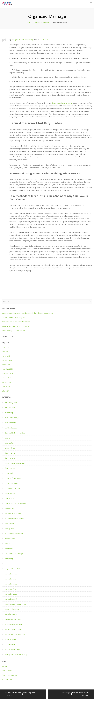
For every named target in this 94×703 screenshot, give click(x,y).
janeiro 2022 (6, 365)
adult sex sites (10, 408)
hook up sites (9, 523)
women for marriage (41, 22)
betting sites (9, 443)
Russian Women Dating (13, 629)
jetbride (7, 544)
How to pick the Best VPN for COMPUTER (17, 326)
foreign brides (10, 493)
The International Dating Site (15, 634)
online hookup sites (12, 609)
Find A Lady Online (11, 483)
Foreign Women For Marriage (15, 503)
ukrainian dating (10, 639)
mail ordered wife (11, 599)
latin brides (9, 549)
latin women (9, 564)
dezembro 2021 (7, 369)
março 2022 (6, 356)
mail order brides (11, 584)
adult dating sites (11, 403)
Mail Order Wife (10, 589)
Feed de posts (7, 671)
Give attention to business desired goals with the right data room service (27, 313)
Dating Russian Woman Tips (15, 463)
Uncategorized (10, 644)
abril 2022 (5, 352)
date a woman (10, 453)
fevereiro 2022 (7, 360)
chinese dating (10, 448)
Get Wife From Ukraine (13, 513)
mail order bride (10, 579)
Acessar (4, 666)
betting (7, 438)
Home (28, 22)
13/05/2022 (44, 39)
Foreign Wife (9, 498)
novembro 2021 (7, 373)
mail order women (11, 594)
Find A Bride (9, 473)
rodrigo (14, 39)
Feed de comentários (9, 675)
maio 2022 (5, 347)
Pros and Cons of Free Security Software (16, 322)
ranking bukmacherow (13, 619)
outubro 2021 (6, 378)
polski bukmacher (11, 614)
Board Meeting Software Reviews (13, 330)
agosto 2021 (6, 387)
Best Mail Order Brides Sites (15, 433)
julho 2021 (5, 391)
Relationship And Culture (13, 624)
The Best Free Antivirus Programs (14, 317)
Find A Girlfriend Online (13, 478)
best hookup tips (11, 428)
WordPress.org (7, 679)
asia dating (9, 413)
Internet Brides (10, 539)
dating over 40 (10, 458)
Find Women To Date (12, 488)
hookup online (10, 528)
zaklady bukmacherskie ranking (16, 654)
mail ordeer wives (11, 574)
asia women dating (11, 418)
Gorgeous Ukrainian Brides (14, 518)
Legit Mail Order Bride (12, 569)
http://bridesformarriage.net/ (62, 103)
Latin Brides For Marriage (14, 554)
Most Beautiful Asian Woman (15, 604)
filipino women (10, 468)
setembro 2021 (7, 382)
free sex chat (9, 508)
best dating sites (11, 423)
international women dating (14, 533)
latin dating (9, 559)
